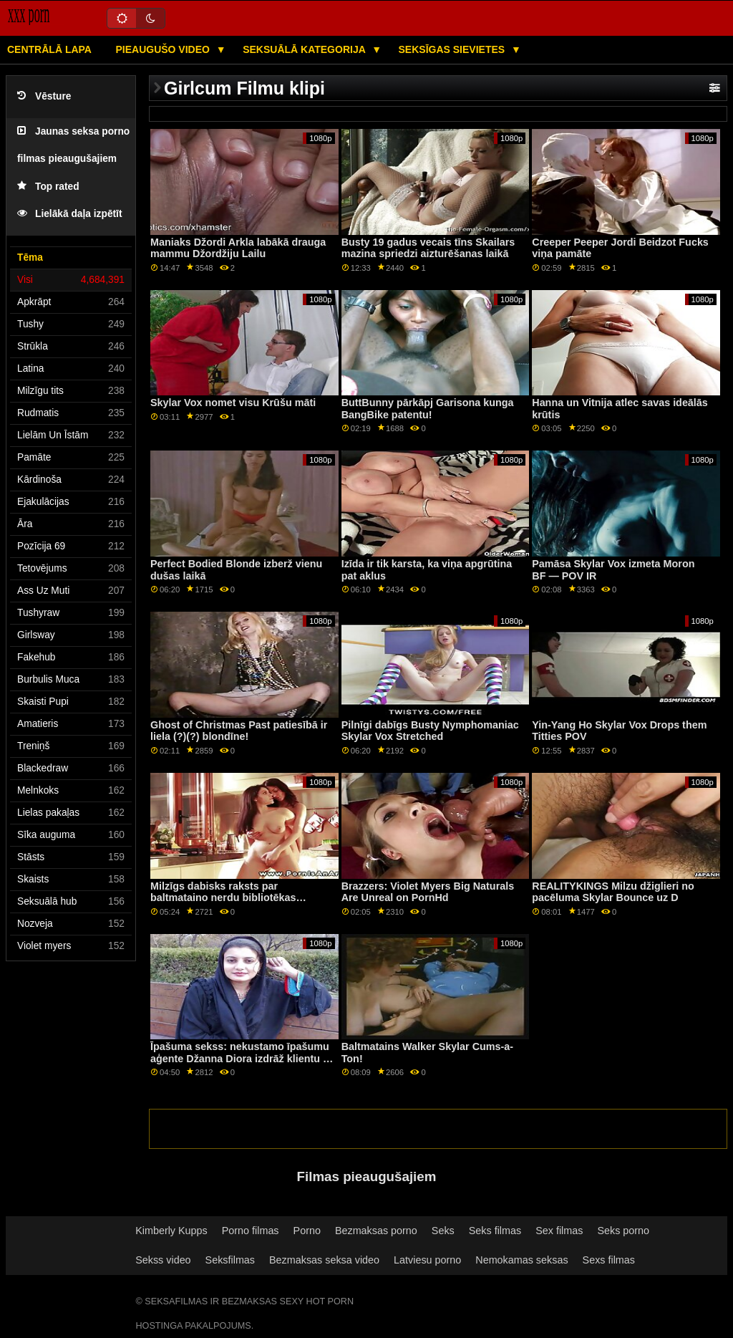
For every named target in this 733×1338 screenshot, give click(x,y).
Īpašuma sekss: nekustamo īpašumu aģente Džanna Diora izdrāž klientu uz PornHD (242, 1058)
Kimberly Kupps (171, 1230)
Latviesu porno (427, 1260)
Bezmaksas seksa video (324, 1260)
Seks (443, 1230)
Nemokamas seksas (521, 1260)
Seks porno (623, 1230)
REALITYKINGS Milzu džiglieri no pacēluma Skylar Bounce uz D (613, 892)
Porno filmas (250, 1230)
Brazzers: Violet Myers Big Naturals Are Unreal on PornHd (428, 892)
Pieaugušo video (163, 49)
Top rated (48, 186)
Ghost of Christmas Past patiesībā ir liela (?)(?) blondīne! (238, 731)
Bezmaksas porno (376, 1230)
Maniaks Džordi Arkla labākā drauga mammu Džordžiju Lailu (238, 248)
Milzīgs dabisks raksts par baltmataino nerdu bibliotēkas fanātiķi (223, 897)
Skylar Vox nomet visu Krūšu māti (233, 402)
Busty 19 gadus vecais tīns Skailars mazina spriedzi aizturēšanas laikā (428, 248)
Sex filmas (559, 1230)
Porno (307, 1230)
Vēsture (44, 96)
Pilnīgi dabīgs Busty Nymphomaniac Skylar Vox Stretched (430, 731)
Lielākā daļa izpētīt (69, 213)
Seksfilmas (230, 1260)
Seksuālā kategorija (305, 49)
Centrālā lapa (49, 49)
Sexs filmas (609, 1260)
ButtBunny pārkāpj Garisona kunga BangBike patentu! (427, 408)
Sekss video (162, 1260)
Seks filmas (495, 1230)
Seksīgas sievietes (453, 49)
